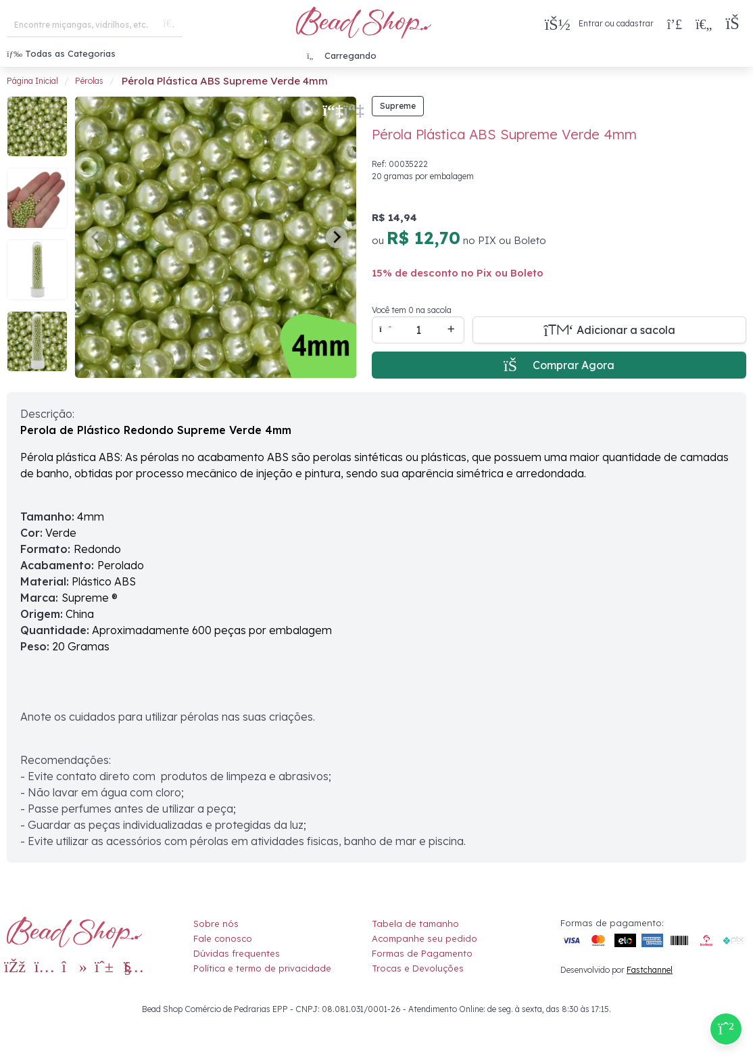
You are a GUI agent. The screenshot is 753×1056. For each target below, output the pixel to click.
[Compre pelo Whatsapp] (726, 1029)
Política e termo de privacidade (262, 968)
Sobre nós (216, 923)
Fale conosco (222, 938)
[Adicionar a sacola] (609, 329)
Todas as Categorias (61, 53)
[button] (735, 24)
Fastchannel (650, 970)
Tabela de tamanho (415, 923)
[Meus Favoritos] (704, 23)
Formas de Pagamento (422, 953)
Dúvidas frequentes (236, 953)
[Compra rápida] (674, 23)
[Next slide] (336, 237)
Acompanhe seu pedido (424, 938)
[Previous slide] (96, 237)
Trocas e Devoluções (418, 968)
